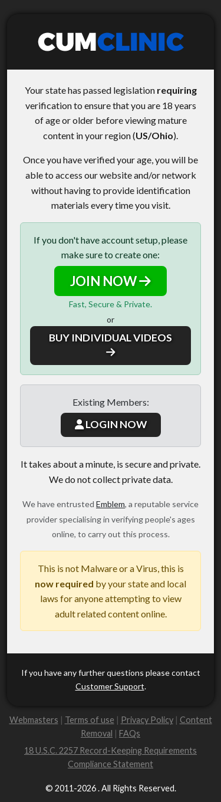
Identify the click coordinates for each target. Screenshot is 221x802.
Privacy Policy (147, 720)
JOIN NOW (110, 281)
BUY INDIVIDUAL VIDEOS (110, 344)
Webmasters (33, 720)
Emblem (110, 504)
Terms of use (89, 720)
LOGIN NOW (111, 424)
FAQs (129, 733)
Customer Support (109, 686)
